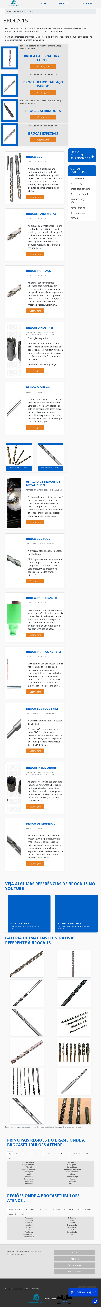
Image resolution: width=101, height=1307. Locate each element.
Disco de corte (77, 178)
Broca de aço (76, 183)
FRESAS (74, 218)
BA (62, 1154)
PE (56, 1154)
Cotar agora (43, 66)
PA (10, 1158)
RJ (10, 1154)
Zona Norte (30, 1209)
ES (24, 1154)
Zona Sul (56, 1209)
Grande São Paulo (84, 1209)
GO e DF (77, 1154)
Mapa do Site (74, 1271)
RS (49, 1154)
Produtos (63, 3)
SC (43, 1154)
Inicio (43, 3)
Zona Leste (68, 1209)
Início (74, 1252)
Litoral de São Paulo (17, 1214)
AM (86, 1154)
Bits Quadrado (77, 213)
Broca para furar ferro (81, 194)
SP (30, 1154)
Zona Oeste (43, 1209)
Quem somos (88, 3)
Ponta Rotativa (77, 207)
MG (17, 1154)
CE (69, 1154)
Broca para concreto (80, 188)
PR (36, 1154)
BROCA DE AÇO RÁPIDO (77, 201)
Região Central (15, 1209)
